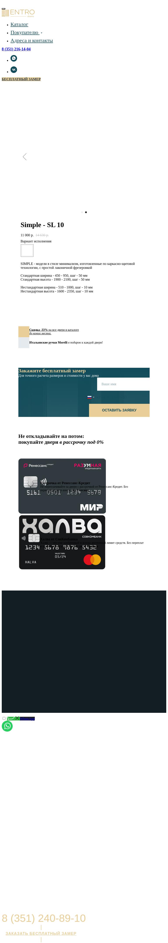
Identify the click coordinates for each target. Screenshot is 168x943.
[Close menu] (3, 8)
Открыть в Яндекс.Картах (22, 864)
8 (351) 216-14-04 (16, 49)
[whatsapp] (13, 60)
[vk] (13, 72)
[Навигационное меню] (4, 3)
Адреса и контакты (31, 40)
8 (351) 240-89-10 (44, 918)
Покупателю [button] (25, 32)
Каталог (19, 24)
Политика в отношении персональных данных (30, 905)
